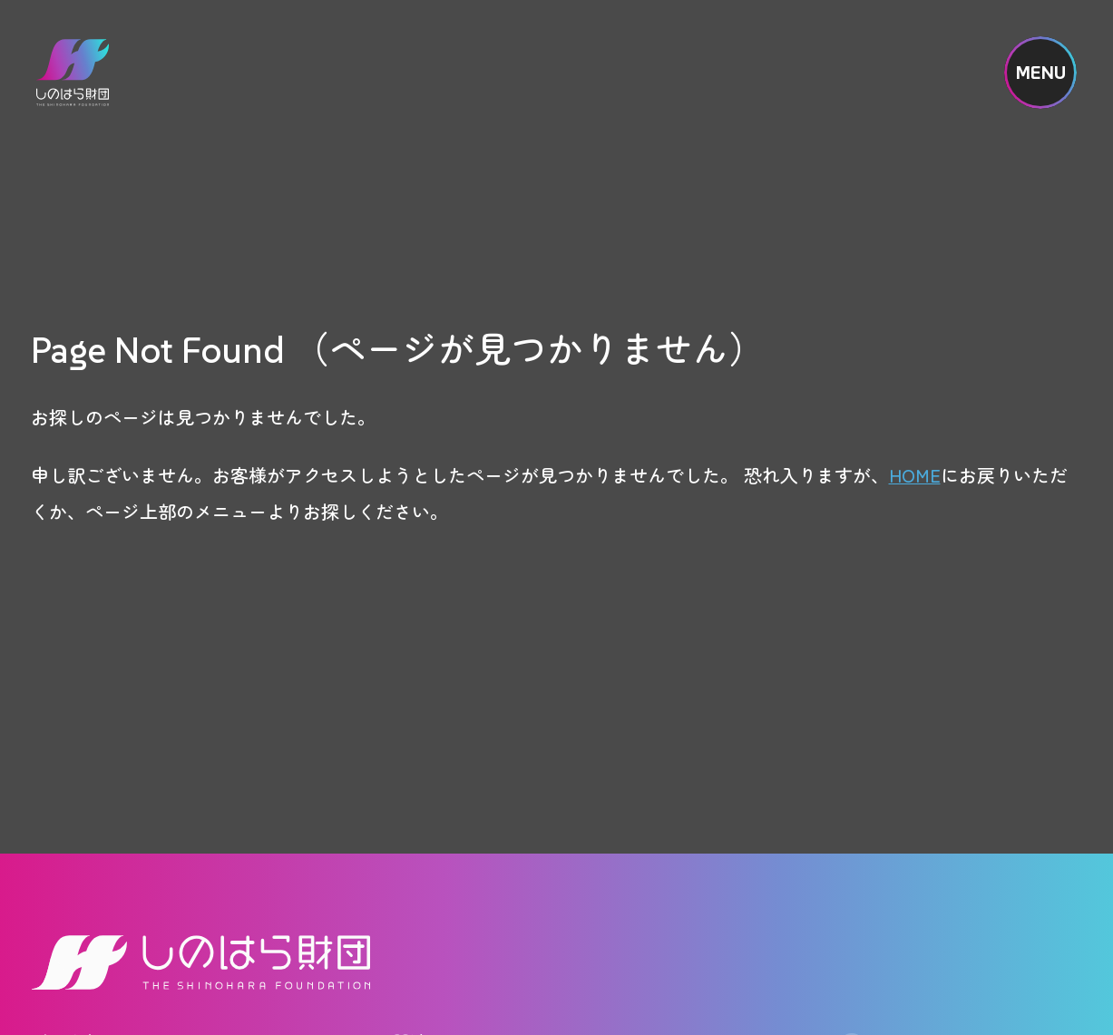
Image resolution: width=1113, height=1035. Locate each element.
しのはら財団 (72, 72)
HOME (915, 475)
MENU (1041, 72)
